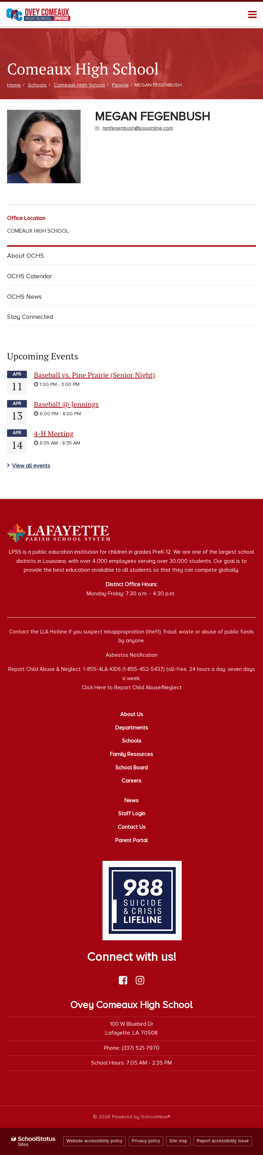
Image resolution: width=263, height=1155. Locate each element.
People (120, 85)
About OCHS (25, 256)
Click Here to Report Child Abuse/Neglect (132, 687)
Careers (131, 780)
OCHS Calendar (29, 276)
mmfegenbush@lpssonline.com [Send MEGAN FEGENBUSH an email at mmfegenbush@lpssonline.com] (138, 128)
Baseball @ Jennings (66, 404)
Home (14, 85)
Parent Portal (131, 840)
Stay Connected (30, 317)
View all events (31, 465)
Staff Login (131, 813)
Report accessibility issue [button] (223, 1140)
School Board (131, 767)
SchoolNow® (155, 1117)
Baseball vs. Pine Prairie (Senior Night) (94, 375)
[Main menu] (252, 14)
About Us (131, 714)
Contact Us (132, 826)
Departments (131, 727)
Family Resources (131, 754)
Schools (37, 85)
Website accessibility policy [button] (94, 1140)
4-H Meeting (54, 433)
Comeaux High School (79, 85)
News (131, 800)
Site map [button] (178, 1140)
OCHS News (24, 296)
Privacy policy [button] (146, 1140)
